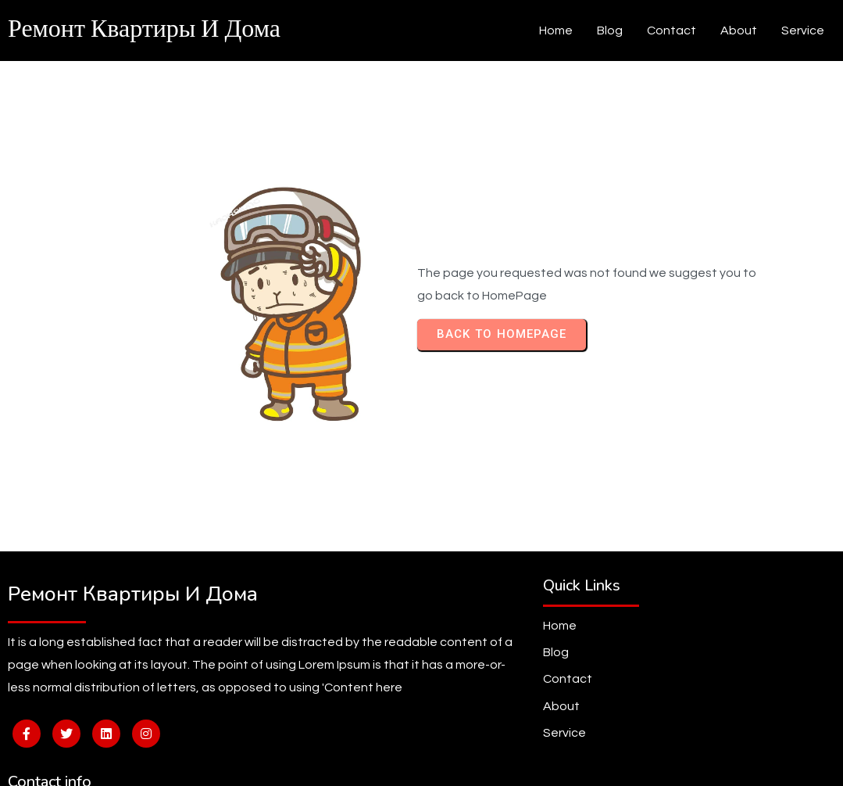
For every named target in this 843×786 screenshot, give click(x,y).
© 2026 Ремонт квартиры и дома (421, 762)
